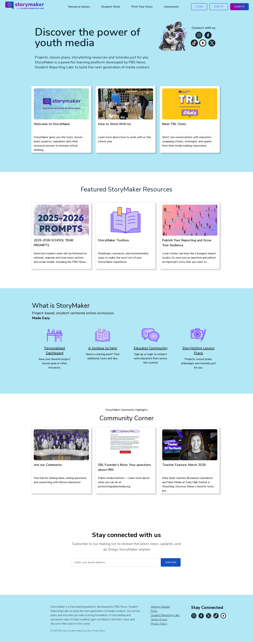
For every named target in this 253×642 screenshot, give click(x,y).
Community (171, 7)
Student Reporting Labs (165, 615)
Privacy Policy (159, 624)
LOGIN (199, 6)
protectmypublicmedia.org (114, 486)
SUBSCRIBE (170, 562)
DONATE (239, 6)
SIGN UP (218, 6)
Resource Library (79, 7)
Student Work (110, 7)
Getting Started (160, 607)
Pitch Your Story (142, 7)
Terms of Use (159, 619)
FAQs (154, 611)
